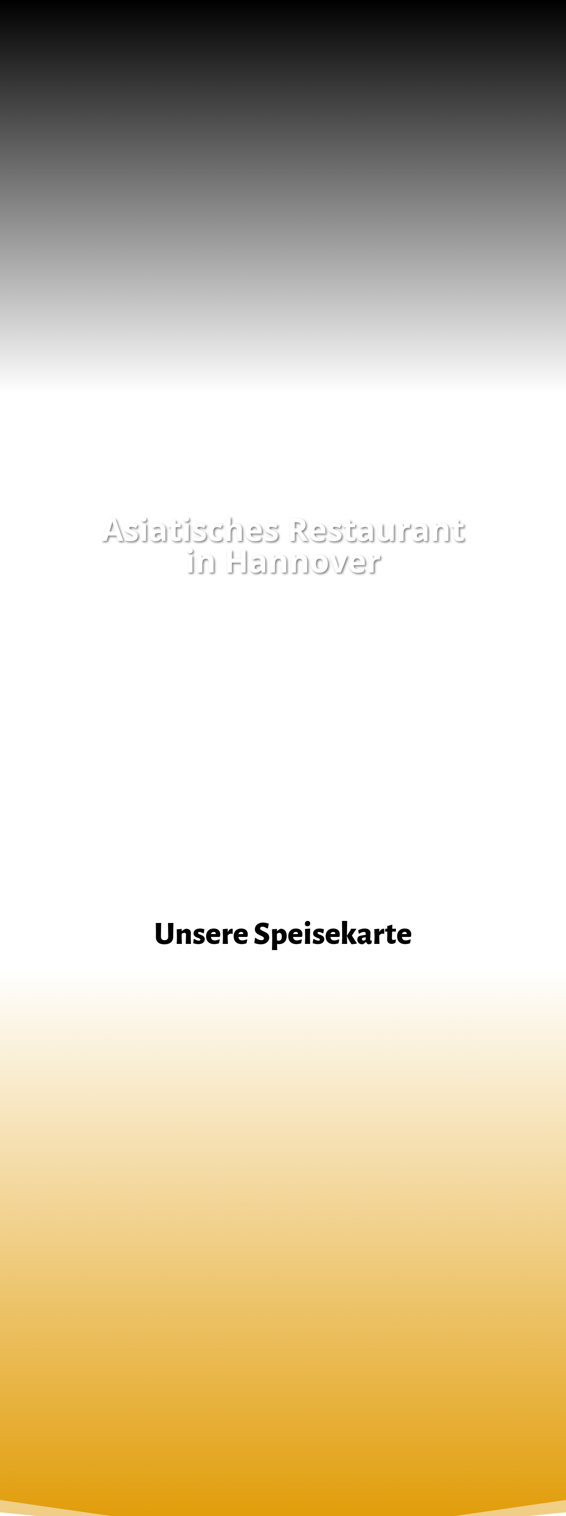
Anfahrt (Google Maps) (283, 1296)
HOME (69, 1382)
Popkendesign (338, 1478)
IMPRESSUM (77, 1392)
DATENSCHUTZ (81, 1401)
